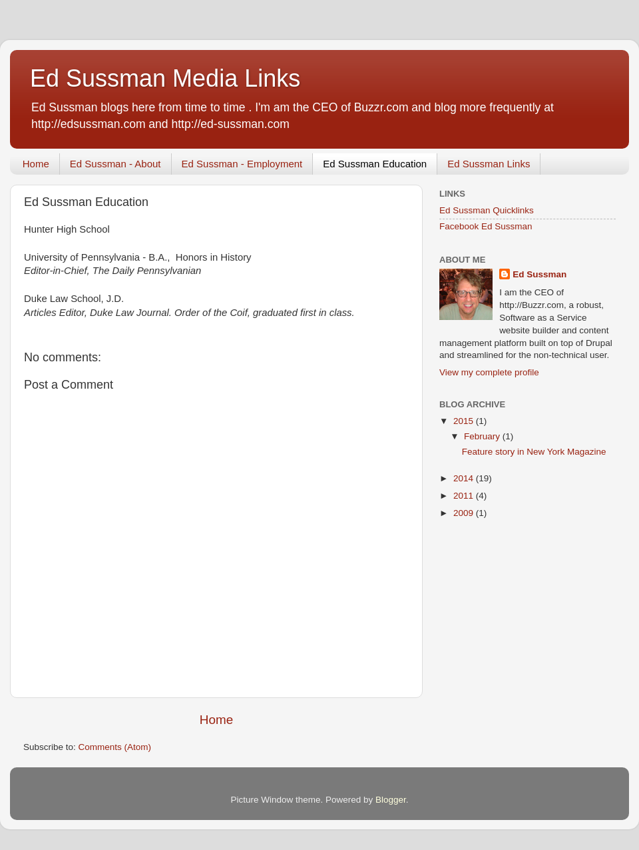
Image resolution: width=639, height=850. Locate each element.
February (483, 436)
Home (36, 163)
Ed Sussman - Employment (242, 163)
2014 (464, 478)
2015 (464, 421)
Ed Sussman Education (375, 163)
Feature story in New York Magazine (534, 452)
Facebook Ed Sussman (485, 226)
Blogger (390, 800)
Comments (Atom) (115, 747)
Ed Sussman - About (115, 163)
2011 (464, 496)
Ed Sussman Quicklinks (486, 210)
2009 (464, 513)
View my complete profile (489, 372)
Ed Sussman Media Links (165, 78)
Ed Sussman (539, 274)
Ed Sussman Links (488, 163)
